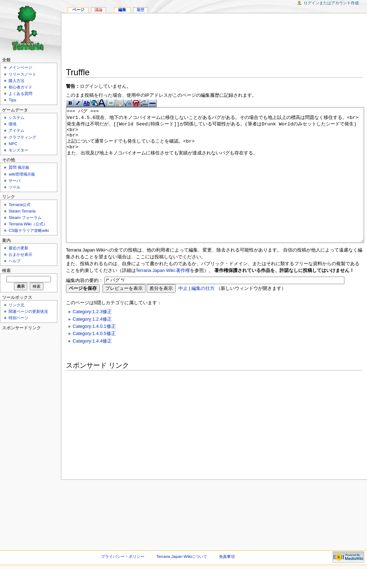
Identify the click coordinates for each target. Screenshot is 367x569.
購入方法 (16, 80)
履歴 (140, 10)
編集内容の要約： (84, 307)
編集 (122, 10)
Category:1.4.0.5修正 (94, 360)
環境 (12, 124)
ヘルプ (14, 261)
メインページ (20, 67)
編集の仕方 (203, 315)
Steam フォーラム (25, 217)
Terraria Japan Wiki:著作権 (163, 297)
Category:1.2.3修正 (92, 338)
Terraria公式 (19, 204)
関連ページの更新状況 (28, 311)
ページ (78, 10)
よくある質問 (20, 93)
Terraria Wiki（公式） (28, 224)
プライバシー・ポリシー (122, 556)
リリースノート (22, 74)
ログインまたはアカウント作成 (331, 3)
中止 (183, 315)
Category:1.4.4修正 (92, 367)
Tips (12, 100)
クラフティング (22, 137)
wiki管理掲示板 (22, 174)
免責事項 (227, 556)
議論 (99, 10)
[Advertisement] (214, 41)
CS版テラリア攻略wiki (29, 230)
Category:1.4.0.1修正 (94, 353)
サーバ (14, 180)
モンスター (18, 150)
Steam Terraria (22, 211)
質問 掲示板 (19, 167)
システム (16, 117)
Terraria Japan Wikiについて (181, 556)
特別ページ (18, 318)
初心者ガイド (20, 87)
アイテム (16, 130)
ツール (14, 187)
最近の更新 (18, 248)
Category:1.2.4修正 (92, 346)
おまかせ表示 (20, 254)
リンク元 (16, 305)
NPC (13, 144)
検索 (6, 270)
